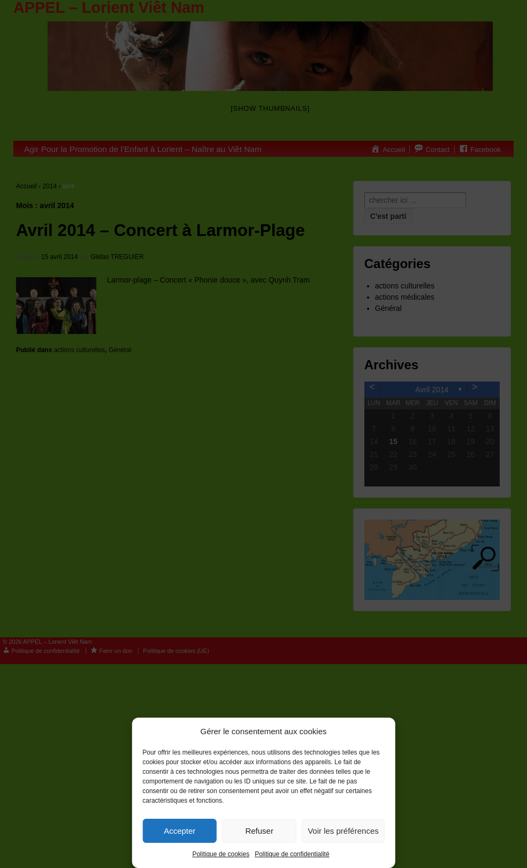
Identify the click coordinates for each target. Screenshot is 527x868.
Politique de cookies (220, 854)
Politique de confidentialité (292, 854)
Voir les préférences (343, 830)
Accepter (179, 830)
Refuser (259, 830)
